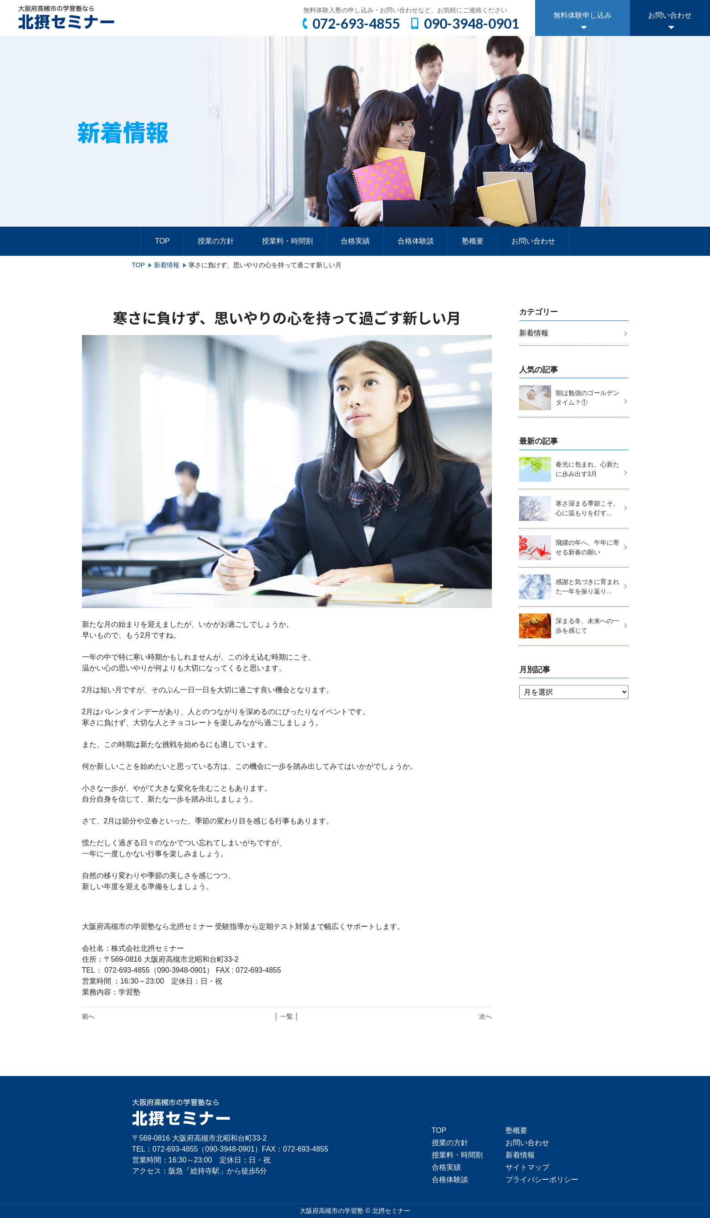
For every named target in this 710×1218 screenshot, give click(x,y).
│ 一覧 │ (287, 1016)
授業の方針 (216, 241)
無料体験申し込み (582, 15)
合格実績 (355, 241)
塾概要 (473, 241)
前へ (88, 1016)
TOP (162, 241)
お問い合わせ (670, 15)
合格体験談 (416, 241)
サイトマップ (527, 1167)
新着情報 (166, 265)
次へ (485, 1016)
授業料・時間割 (287, 241)
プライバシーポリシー (542, 1179)
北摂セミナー (391, 1210)
